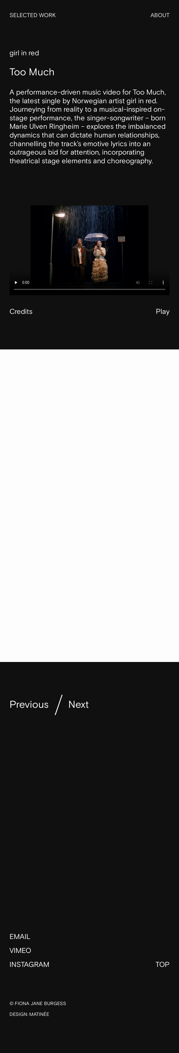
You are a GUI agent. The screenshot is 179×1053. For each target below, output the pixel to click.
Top (163, 964)
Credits (20, 311)
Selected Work (32, 15)
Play (163, 312)
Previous (29, 704)
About (160, 15)
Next (78, 704)
